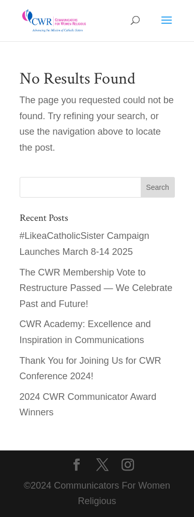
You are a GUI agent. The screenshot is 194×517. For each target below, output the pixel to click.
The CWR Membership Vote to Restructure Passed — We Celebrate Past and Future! (96, 288)
